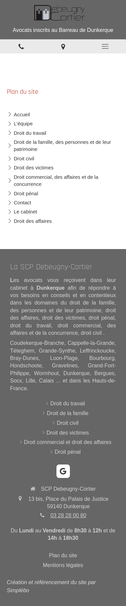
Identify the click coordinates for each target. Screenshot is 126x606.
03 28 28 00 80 (68, 515)
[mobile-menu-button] (105, 46)
